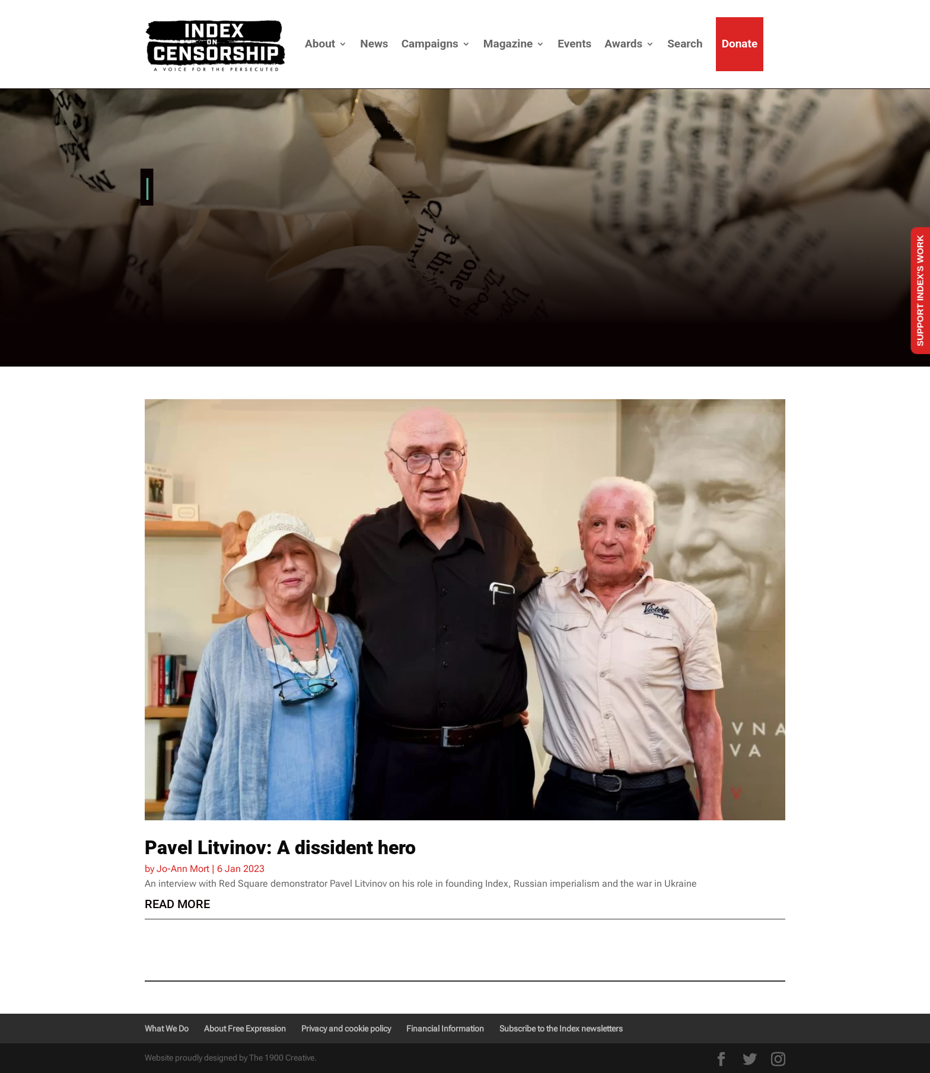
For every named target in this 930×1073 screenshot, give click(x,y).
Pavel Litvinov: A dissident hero (280, 847)
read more (177, 904)
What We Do (167, 1028)
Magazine (508, 43)
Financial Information (445, 1028)
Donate (740, 43)
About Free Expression (245, 1028)
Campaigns (430, 43)
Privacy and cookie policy (346, 1028)
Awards (623, 43)
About (320, 43)
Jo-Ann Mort (183, 868)
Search (684, 43)
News (374, 43)
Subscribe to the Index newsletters (561, 1028)
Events (574, 43)
